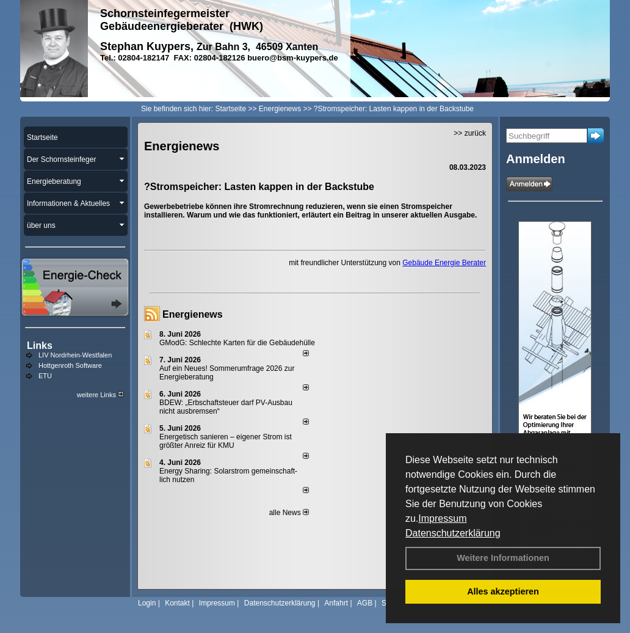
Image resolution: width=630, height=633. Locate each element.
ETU (45, 375)
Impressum (442, 518)
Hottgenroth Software (70, 365)
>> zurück (470, 133)
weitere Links (100, 394)
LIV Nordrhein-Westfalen (75, 355)
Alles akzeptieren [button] (503, 591)
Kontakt (177, 603)
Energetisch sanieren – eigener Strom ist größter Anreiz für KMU (225, 441)
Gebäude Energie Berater (444, 262)
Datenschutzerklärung (453, 533)
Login (147, 603)
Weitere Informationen (503, 558)
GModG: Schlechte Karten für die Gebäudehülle (237, 342)
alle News (289, 512)
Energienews (192, 314)
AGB (364, 603)
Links (39, 345)
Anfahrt (336, 603)
